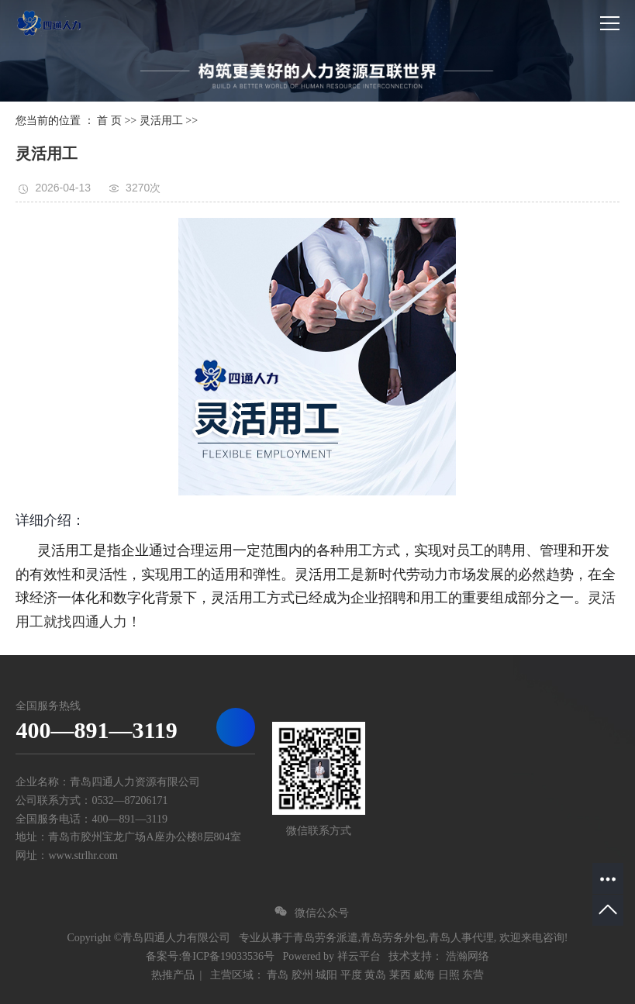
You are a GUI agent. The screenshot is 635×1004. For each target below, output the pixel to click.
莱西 (400, 975)
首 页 (109, 120)
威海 (424, 975)
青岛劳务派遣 (325, 938)
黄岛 (375, 975)
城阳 (326, 975)
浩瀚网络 (467, 956)
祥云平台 (359, 956)
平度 (351, 975)
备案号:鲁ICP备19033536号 (210, 956)
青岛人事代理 (461, 938)
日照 (449, 975)
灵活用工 (161, 120)
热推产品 (173, 975)
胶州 (302, 975)
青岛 (277, 975)
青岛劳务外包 (393, 938)
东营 (473, 975)
